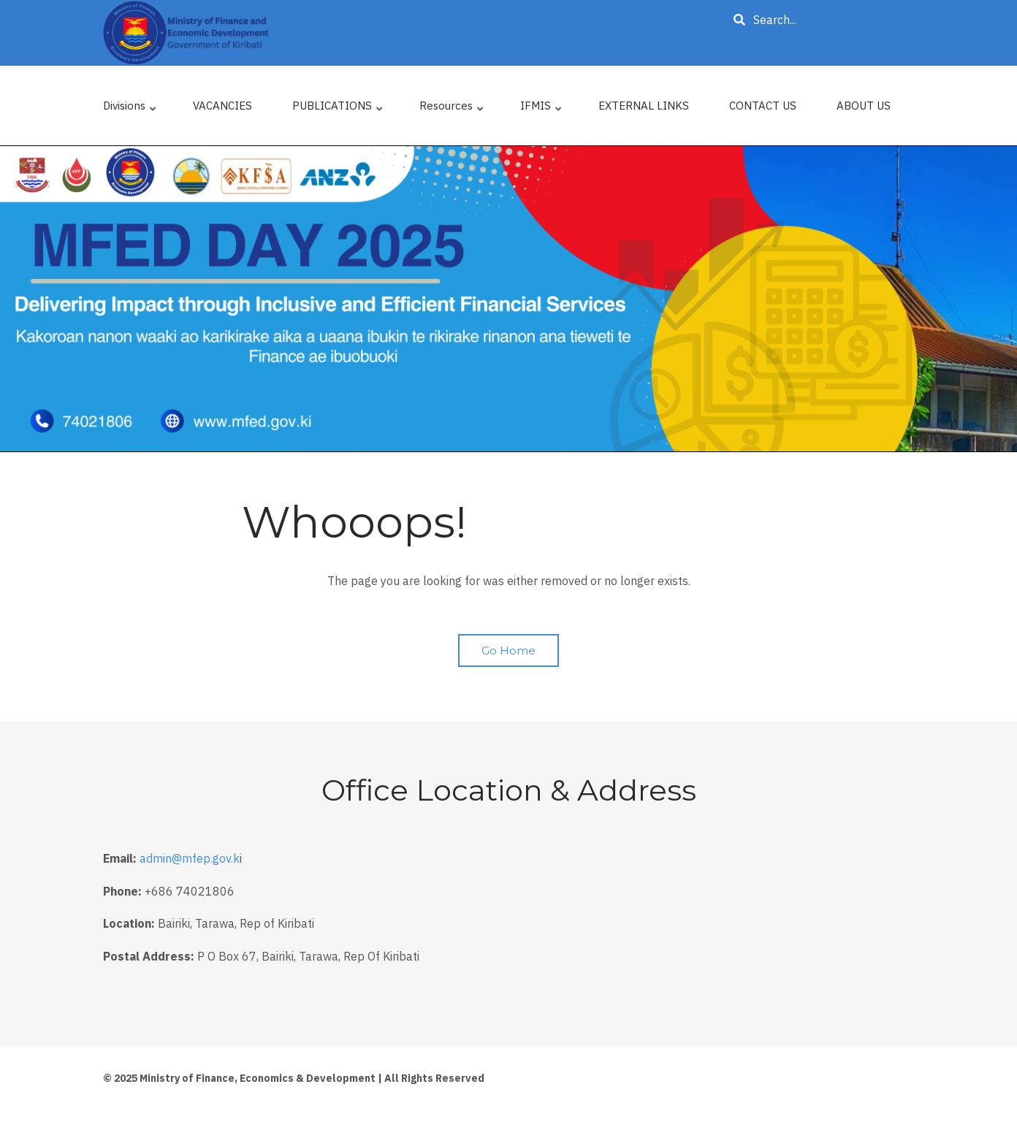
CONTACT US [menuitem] (762, 105)
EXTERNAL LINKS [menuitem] (643, 105)
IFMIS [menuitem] (541, 109)
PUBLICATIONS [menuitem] (338, 109)
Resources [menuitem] (452, 109)
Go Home (508, 650)
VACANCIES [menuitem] (222, 105)
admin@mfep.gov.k (190, 858)
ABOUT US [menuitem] (864, 105)
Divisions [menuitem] (130, 109)
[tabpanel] (508, 298)
